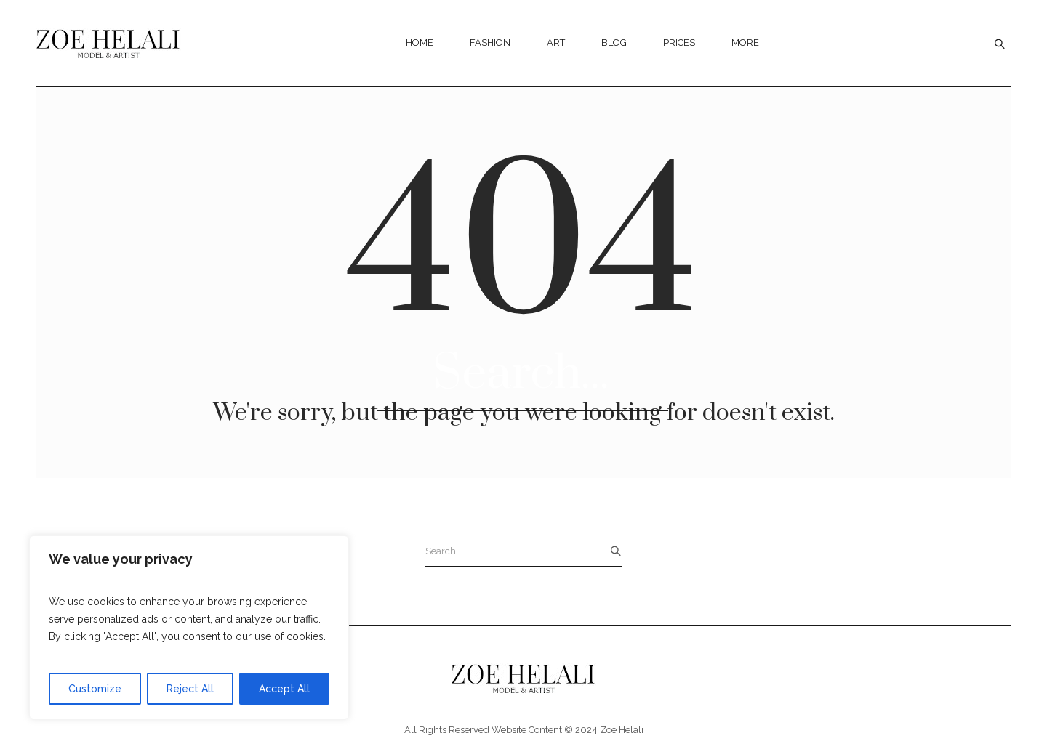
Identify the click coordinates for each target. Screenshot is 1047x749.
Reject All (190, 689)
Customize (94, 689)
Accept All (284, 689)
